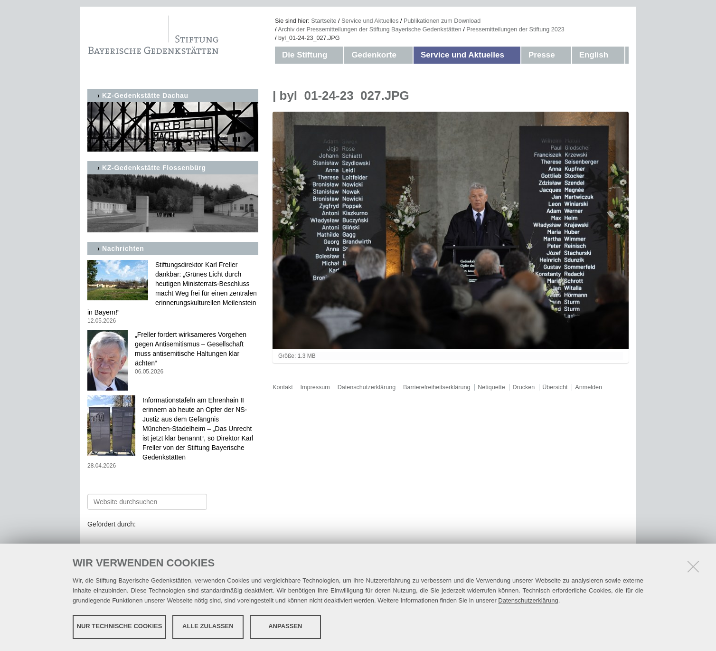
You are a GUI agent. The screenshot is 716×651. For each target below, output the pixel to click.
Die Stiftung (304, 54)
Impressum (315, 387)
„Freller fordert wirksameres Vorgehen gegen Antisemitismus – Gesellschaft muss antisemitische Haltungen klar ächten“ (172, 353)
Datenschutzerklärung (528, 599)
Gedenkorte (373, 54)
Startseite (323, 21)
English (593, 54)
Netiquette (491, 387)
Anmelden (588, 387)
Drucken (523, 387)
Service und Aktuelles (369, 21)
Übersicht (554, 387)
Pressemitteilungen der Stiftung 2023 (515, 29)
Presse (541, 54)
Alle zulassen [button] (208, 626)
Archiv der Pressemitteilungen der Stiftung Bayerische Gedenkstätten (369, 29)
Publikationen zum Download (442, 21)
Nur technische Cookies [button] (119, 626)
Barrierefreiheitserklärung (436, 387)
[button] (336, 55)
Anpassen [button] (285, 626)
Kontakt (283, 387)
